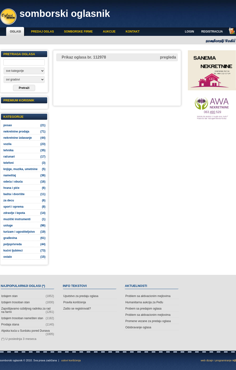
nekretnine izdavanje (24, 137)
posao (24, 125)
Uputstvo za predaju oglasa (80, 296)
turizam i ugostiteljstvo (24, 231)
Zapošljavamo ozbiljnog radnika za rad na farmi (27, 310)
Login (190, 31)
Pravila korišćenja (74, 302)
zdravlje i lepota (24, 213)
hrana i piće (24, 188)
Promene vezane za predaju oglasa (148, 321)
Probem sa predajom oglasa (143, 308)
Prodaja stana (27, 324)
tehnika (24, 150)
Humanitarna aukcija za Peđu (144, 302)
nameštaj (24, 175)
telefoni (24, 163)
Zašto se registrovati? (77, 308)
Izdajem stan (27, 296)
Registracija (212, 31)
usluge (24, 225)
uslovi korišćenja (71, 360)
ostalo (24, 256)
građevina (24, 238)
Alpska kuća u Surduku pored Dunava (27, 331)
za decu (24, 200)
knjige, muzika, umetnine (24, 169)
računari (24, 156)
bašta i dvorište (24, 194)
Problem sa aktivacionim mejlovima (147, 296)
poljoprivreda (24, 244)
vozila (24, 144)
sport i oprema (24, 206)
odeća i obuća (24, 181)
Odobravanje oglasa (138, 327)
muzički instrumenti (24, 219)
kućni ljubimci (24, 250)
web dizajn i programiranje (218, 360)
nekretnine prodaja (24, 131)
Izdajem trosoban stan (27, 302)
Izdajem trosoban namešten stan (27, 318)
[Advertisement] (117, 83)
